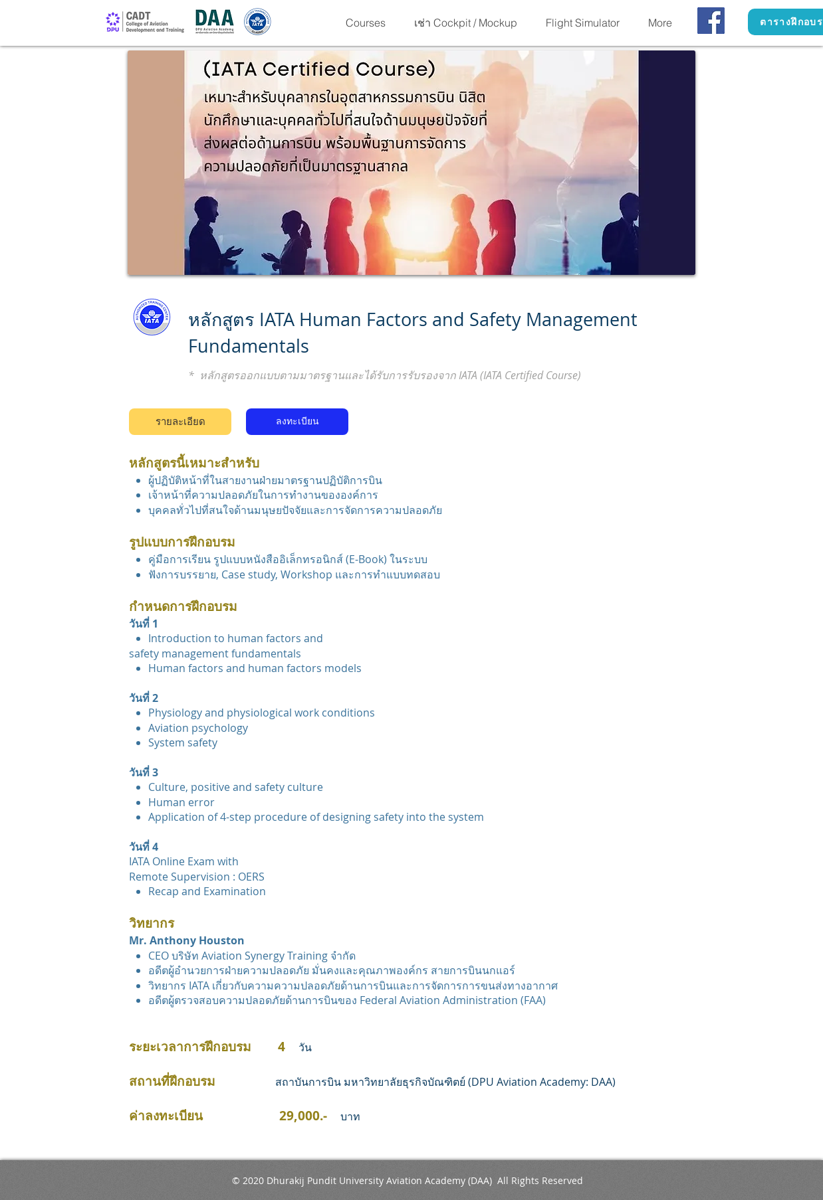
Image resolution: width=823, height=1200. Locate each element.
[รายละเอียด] (180, 421)
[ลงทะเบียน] (297, 421)
